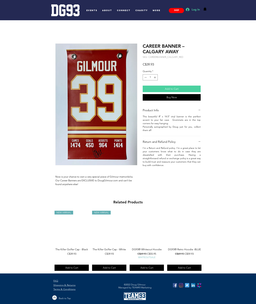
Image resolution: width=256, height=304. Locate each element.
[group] (128, 241)
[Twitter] (187, 285)
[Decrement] (145, 77)
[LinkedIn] (193, 285)
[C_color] (199, 285)
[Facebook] (175, 285)
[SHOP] (176, 10)
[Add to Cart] (72, 268)
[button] (205, 8)
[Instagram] (181, 285)
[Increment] (155, 77)
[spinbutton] (150, 77)
